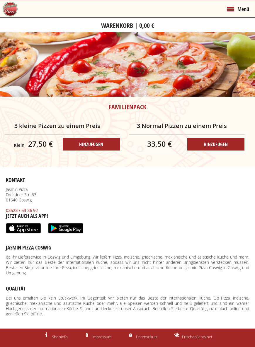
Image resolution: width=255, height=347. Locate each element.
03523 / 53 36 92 (22, 210)
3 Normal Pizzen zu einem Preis (182, 126)
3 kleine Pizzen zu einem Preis (57, 126)
